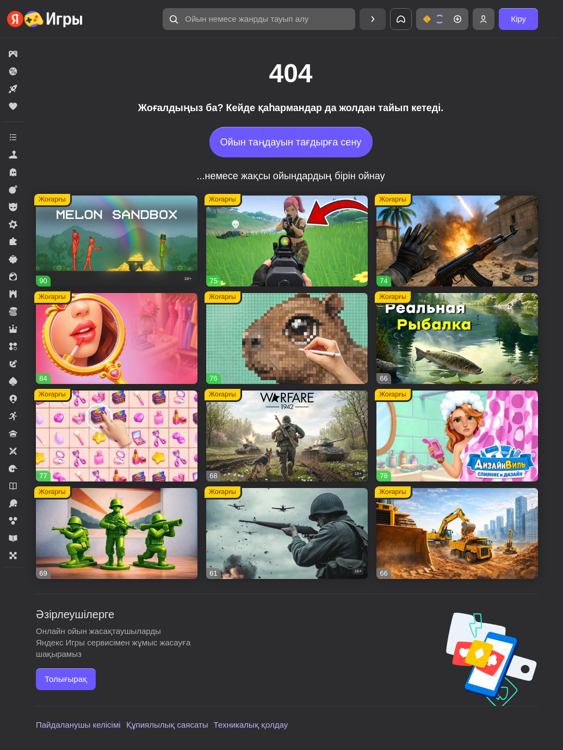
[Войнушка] (116, 533)
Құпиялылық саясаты (167, 724)
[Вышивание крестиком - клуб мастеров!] (287, 338)
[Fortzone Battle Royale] (287, 241)
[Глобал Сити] (457, 533)
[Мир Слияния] (116, 436)
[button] (259, 19)
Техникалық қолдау (251, 724)
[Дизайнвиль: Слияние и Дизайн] (457, 436)
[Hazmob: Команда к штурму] (457, 241)
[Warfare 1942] (287, 436)
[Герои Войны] (287, 533)
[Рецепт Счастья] (116, 338)
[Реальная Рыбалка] (457, 338)
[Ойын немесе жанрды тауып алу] (259, 19)
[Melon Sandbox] (116, 241)
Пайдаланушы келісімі (78, 724)
